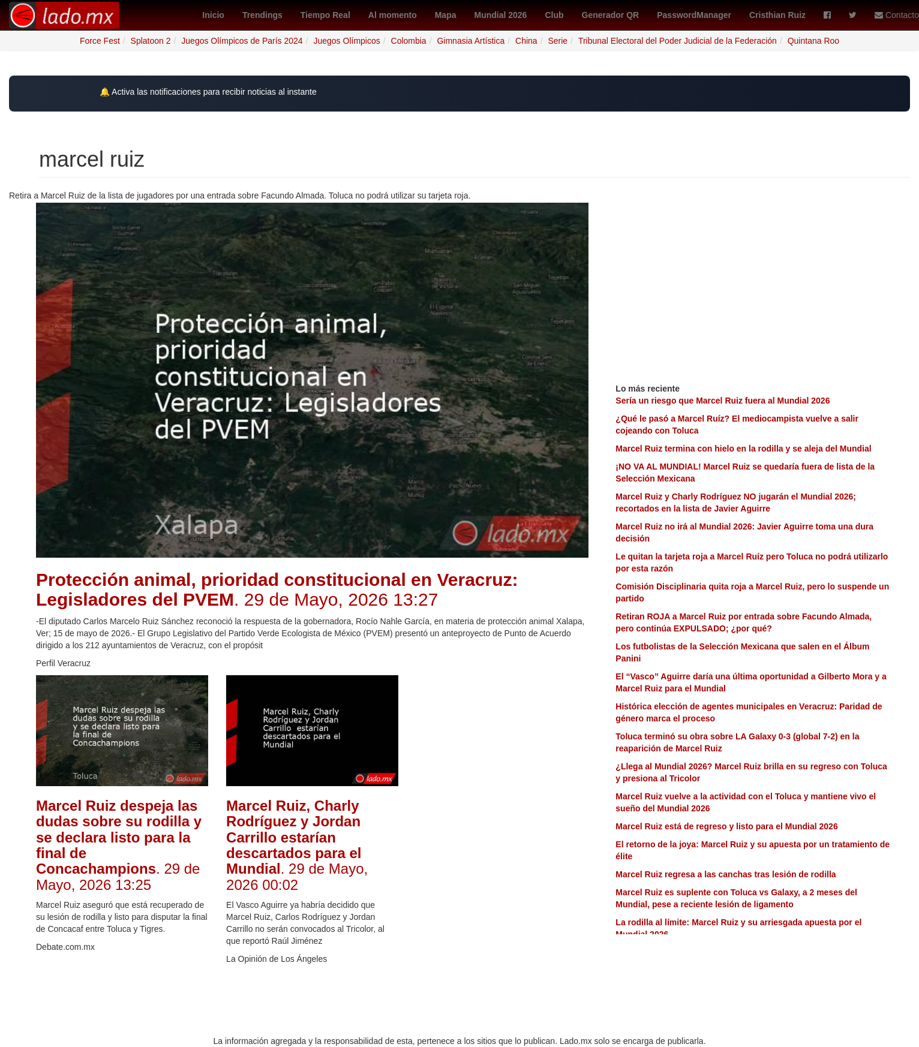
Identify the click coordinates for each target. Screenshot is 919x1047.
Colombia (409, 41)
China (526, 41)
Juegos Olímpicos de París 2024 (241, 41)
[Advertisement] (502, 855)
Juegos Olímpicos (346, 41)
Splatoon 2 (151, 41)
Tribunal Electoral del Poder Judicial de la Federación (677, 41)
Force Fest (100, 41)
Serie (557, 41)
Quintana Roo (813, 41)
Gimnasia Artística (470, 41)
